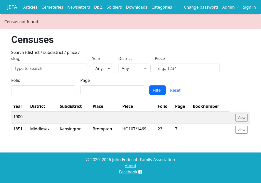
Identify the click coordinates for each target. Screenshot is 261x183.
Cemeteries (52, 7)
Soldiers (114, 7)
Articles (30, 7)
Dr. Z (98, 7)
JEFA (12, 7)
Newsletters (78, 7)
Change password (201, 7)
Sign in (249, 7)
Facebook (128, 172)
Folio (15, 80)
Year (96, 58)
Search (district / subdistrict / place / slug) (45, 55)
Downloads (136, 7)
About (130, 166)
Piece (160, 58)
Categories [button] (162, 7)
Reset (175, 90)
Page (85, 80)
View (241, 117)
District (125, 58)
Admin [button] (229, 7)
